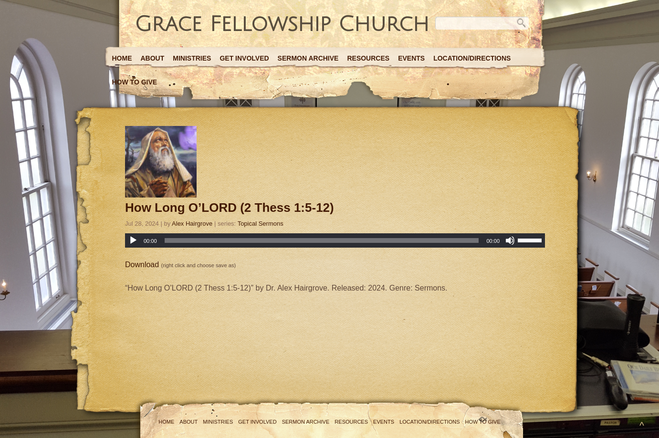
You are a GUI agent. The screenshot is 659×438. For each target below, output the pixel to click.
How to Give (134, 82)
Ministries (192, 58)
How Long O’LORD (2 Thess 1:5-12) (229, 207)
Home (122, 58)
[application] (335, 240)
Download (142, 265)
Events (411, 58)
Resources (368, 58)
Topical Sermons (260, 223)
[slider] (322, 240)
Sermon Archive (308, 58)
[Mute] (510, 240)
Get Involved (244, 58)
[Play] (133, 240)
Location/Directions (472, 58)
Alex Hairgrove (192, 223)
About (153, 58)
